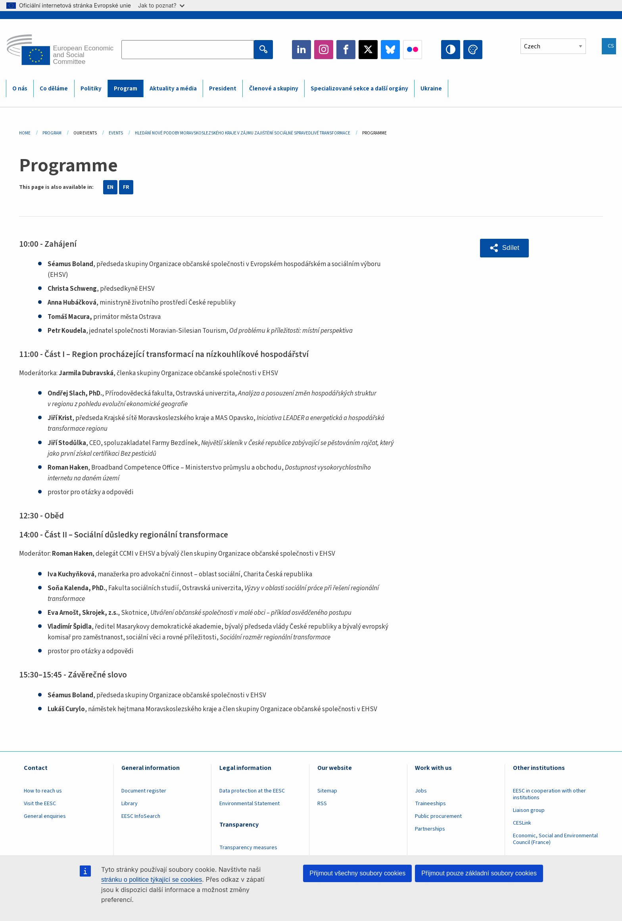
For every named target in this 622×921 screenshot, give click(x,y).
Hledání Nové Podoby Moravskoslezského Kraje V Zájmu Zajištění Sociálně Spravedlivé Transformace (242, 133)
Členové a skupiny (273, 88)
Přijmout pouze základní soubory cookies (479, 873)
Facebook (345, 49)
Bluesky (390, 49)
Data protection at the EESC (252, 791)
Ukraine (431, 88)
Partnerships (430, 829)
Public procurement (438, 816)
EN (110, 187)
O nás (19, 88)
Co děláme (54, 88)
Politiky (91, 88)
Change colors (472, 49)
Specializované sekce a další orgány (359, 88)
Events (116, 133)
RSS (322, 804)
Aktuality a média (173, 88)
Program (125, 88)
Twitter (368, 49)
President (222, 88)
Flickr (412, 49)
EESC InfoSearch (140, 816)
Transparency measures (248, 848)
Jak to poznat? (161, 5)
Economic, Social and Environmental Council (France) (555, 839)
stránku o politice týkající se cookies (151, 879)
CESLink (522, 823)
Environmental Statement (249, 804)
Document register (143, 791)
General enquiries (45, 816)
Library (129, 804)
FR (126, 187)
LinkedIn (301, 49)
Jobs (421, 791)
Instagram (323, 49)
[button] (504, 248)
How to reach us (43, 791)
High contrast (450, 49)
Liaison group (529, 810)
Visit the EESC (40, 804)
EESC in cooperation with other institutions (549, 794)
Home (25, 133)
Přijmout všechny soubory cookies (357, 873)
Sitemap (327, 791)
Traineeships (430, 804)
